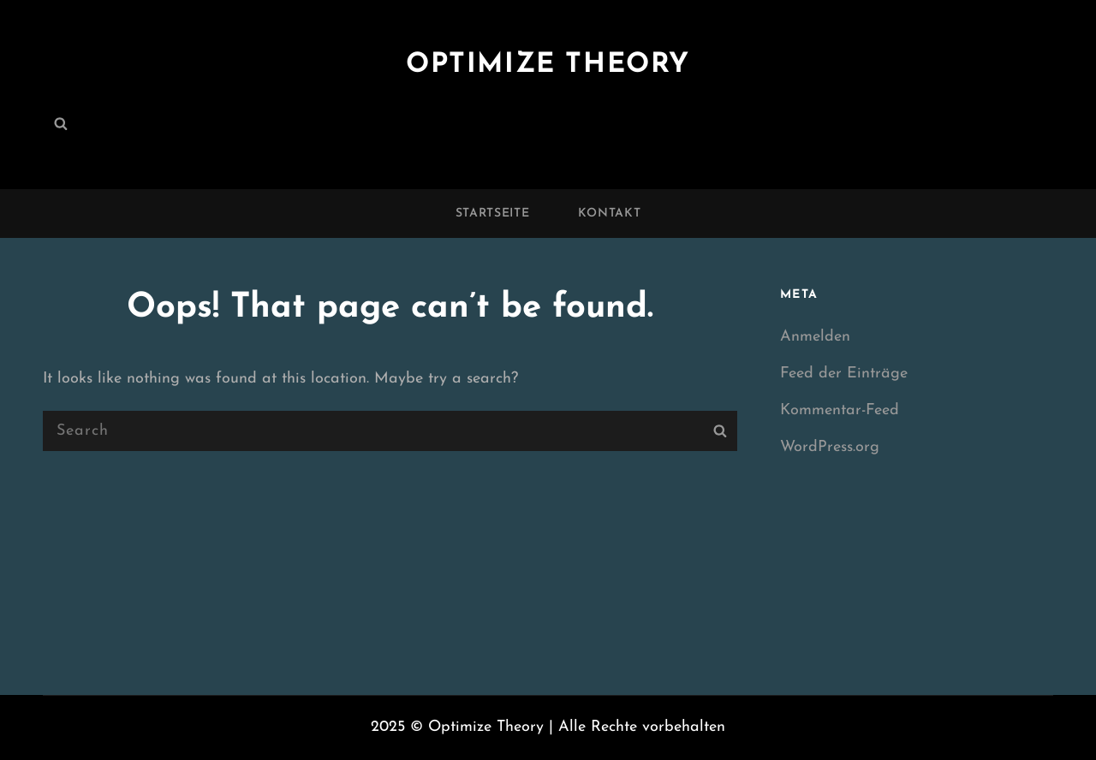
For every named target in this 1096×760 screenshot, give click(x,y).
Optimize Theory (548, 65)
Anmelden (815, 337)
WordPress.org (829, 447)
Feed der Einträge (844, 373)
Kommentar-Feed (839, 410)
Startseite (493, 213)
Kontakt (609, 213)
